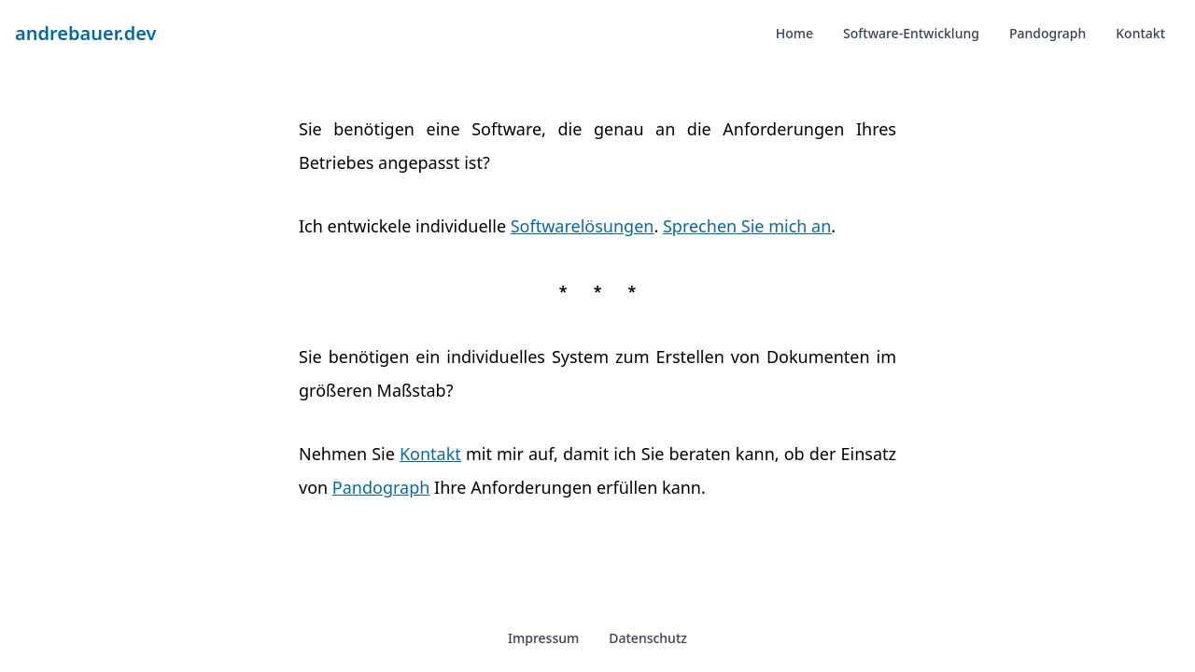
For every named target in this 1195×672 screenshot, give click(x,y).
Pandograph (1047, 33)
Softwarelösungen (582, 226)
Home (794, 33)
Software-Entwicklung (911, 33)
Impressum (543, 638)
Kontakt (1140, 33)
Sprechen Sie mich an (747, 226)
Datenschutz (648, 638)
